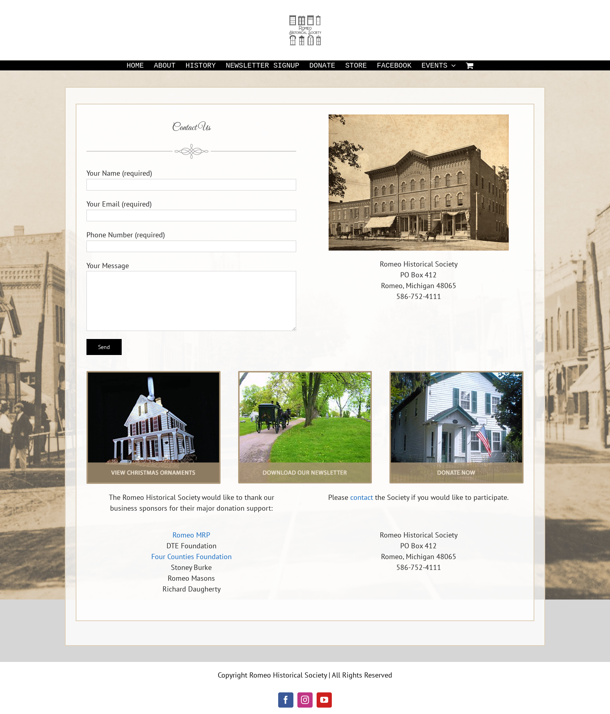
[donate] (456, 374)
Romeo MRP (191, 535)
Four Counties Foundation (191, 556)
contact (361, 497)
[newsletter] (305, 374)
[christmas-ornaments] (153, 374)
